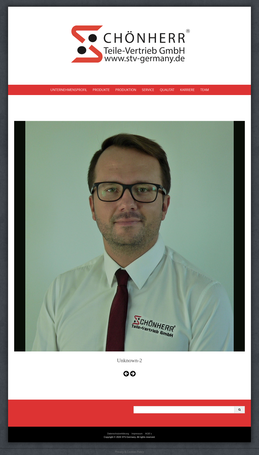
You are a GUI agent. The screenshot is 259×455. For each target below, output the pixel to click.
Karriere (187, 90)
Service (148, 90)
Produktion (125, 90)
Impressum (137, 433)
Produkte (101, 90)
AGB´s (148, 433)
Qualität (167, 90)
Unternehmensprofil (68, 90)
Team (204, 90)
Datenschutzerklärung (118, 433)
